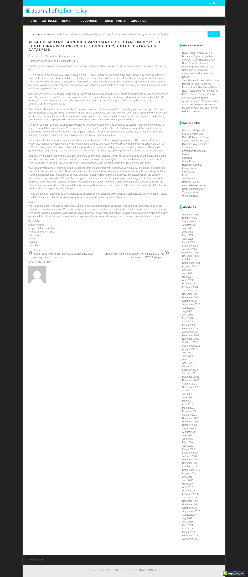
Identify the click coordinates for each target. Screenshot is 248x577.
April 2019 (187, 487)
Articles (49, 20)
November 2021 (190, 380)
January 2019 (189, 497)
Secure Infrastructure (193, 189)
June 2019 (187, 480)
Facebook (33, 235)
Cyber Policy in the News (195, 137)
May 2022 (187, 359)
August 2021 (189, 390)
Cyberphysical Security (194, 144)
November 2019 (190, 463)
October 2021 (189, 383)
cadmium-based (132, 97)
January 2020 (189, 456)
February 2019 (190, 494)
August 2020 (189, 432)
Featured (187, 157)
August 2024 (189, 266)
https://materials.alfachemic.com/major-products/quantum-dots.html (69, 197)
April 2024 (187, 280)
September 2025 (191, 221)
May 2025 (187, 235)
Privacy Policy (35, 559)
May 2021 (187, 401)
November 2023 (190, 297)
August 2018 (189, 514)
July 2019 (187, 476)
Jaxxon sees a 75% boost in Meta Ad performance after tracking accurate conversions (65, 254)
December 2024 (190, 252)
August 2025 (189, 225)
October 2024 (189, 259)
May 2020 (187, 442)
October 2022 (189, 342)
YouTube (33, 245)
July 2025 (187, 228)
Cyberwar (187, 147)
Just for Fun (188, 178)
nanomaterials (79, 171)
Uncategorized (69, 56)
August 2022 (189, 349)
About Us (140, 20)
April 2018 (187, 528)
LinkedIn (33, 242)
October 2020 (189, 425)
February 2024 (190, 287)
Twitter (31, 238)
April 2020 (187, 445)
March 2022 (188, 366)
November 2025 (190, 214)
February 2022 (190, 369)
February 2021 (190, 411)
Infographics (188, 171)
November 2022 (190, 338)
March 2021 (188, 407)
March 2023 (188, 325)
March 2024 (188, 283)
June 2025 (187, 231)
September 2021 (191, 387)
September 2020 (191, 428)
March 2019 (188, 490)
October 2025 (189, 218)
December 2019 (190, 459)
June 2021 (187, 397)
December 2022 (190, 335)
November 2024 (190, 256)
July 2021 (187, 394)
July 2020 (187, 435)
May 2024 (187, 276)
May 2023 (187, 318)
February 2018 (190, 535)
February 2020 (190, 452)
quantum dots (155, 78)
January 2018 (189, 538)
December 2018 (190, 501)
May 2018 (187, 525)
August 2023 (189, 307)
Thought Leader (190, 192)
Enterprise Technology (194, 151)
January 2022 (189, 373)
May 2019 (187, 483)
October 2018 (189, 507)
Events (186, 154)
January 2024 (189, 290)
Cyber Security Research (195, 140)
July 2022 (187, 352)
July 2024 (187, 269)
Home (32, 20)
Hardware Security (192, 164)
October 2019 (189, 466)
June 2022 (187, 356)
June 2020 (187, 438)
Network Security (191, 182)
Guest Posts (115, 20)
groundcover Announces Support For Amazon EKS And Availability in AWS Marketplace (132, 254)
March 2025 (188, 242)
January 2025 (189, 249)
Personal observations (194, 185)
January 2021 (189, 414)
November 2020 (190, 421)
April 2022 (187, 363)
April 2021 (187, 404)
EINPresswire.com (76, 74)
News (68, 20)
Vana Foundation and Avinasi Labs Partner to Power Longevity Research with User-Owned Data (200, 84)
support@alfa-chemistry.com (43, 228)
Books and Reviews (192, 133)
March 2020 (188, 449)
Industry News (190, 168)
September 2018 (191, 511)
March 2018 (188, 532)
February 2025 (190, 245)
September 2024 (191, 263)
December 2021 (190, 376)
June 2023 (187, 314)
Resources (89, 20)
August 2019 (189, 473)
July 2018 (187, 518)
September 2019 (191, 469)
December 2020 (190, 418)
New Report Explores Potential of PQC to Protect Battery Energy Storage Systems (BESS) (200, 94)
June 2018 (187, 521)
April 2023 (187, 321)
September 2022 (191, 345)
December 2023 (190, 294)
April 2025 (187, 238)
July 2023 (187, 311)
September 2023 (191, 304)
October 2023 (189, 300)
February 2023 (190, 328)
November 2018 (190, 504)
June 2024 (187, 273)
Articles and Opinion (193, 130)
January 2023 (189, 332)
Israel (185, 175)
